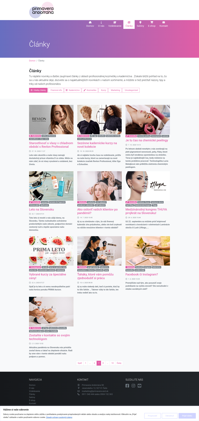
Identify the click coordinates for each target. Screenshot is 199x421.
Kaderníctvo (73, 90)
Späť (80, 363)
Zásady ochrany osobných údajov (59, 417)
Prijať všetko (187, 416)
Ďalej (119, 363)
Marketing (115, 90)
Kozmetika (89, 90)
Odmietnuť (169, 416)
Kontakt (164, 24)
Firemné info (56, 90)
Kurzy (103, 90)
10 (112, 363)
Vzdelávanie (114, 24)
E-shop (151, 24)
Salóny (140, 24)
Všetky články (38, 90)
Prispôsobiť (152, 416)
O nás (101, 24)
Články (129, 24)
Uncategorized (131, 90)
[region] (99, 413)
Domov (90, 24)
